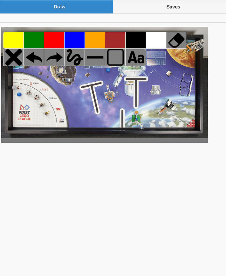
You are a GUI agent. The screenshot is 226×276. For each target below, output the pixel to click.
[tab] (56, 6)
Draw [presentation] (60, 7)
